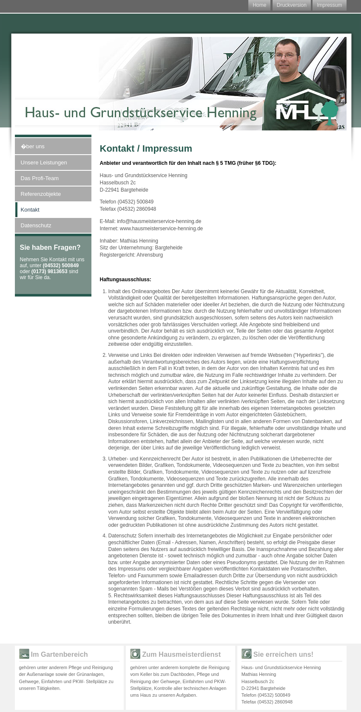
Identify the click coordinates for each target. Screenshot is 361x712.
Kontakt (30, 209)
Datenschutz (36, 225)
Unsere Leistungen (44, 162)
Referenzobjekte (41, 194)
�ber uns (33, 146)
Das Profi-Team (40, 178)
